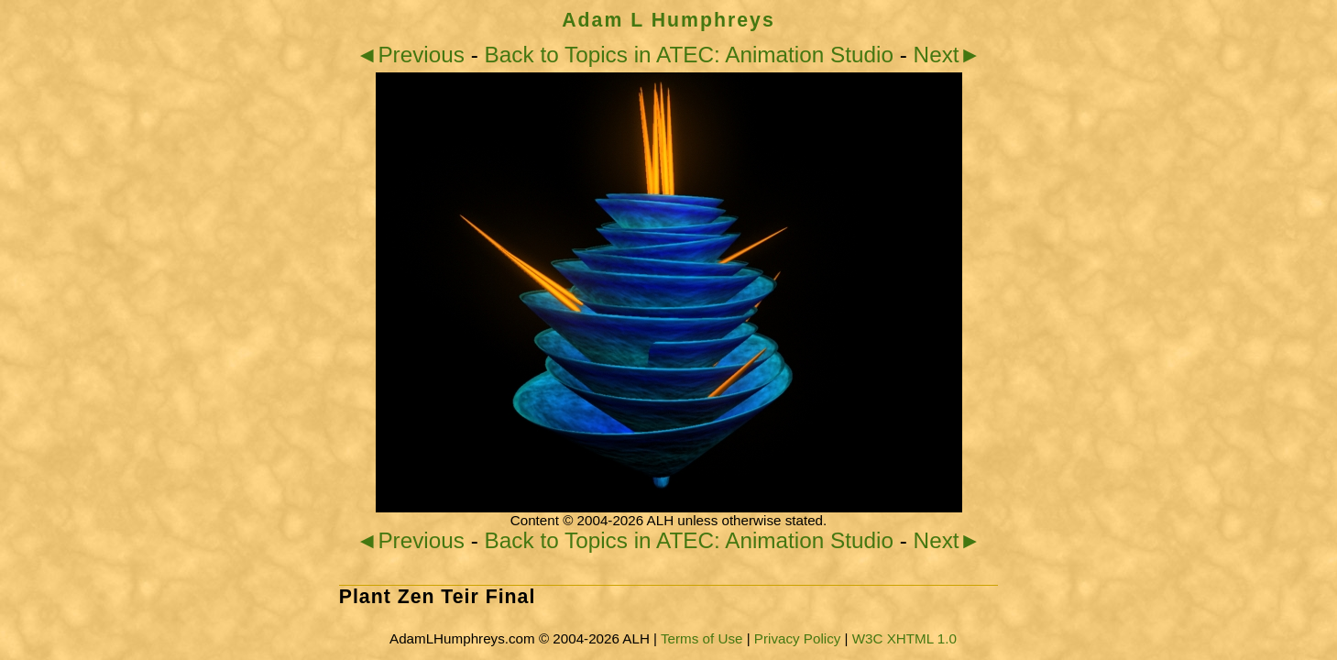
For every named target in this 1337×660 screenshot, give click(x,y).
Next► (947, 54)
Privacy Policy (797, 638)
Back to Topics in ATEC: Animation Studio (689, 54)
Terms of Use (701, 638)
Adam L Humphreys (668, 20)
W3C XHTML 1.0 (904, 638)
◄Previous (410, 54)
